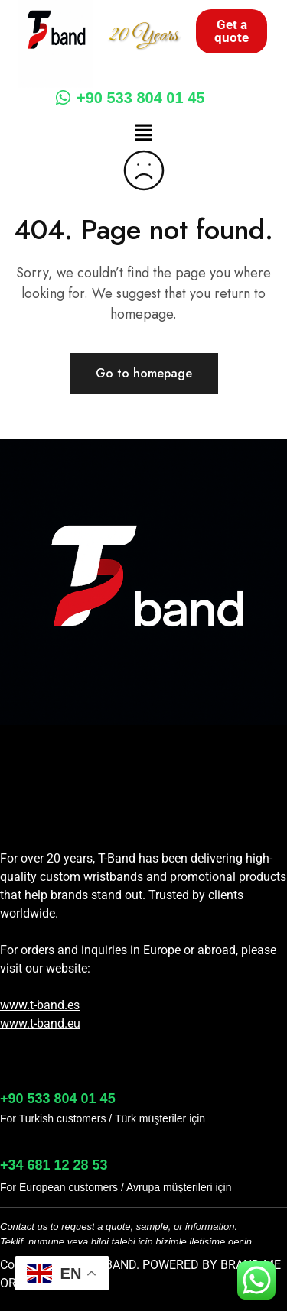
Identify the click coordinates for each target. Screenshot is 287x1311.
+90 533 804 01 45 (130, 97)
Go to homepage (144, 373)
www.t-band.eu (40, 1023)
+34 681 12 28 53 (54, 1165)
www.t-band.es (40, 1005)
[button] (143, 133)
